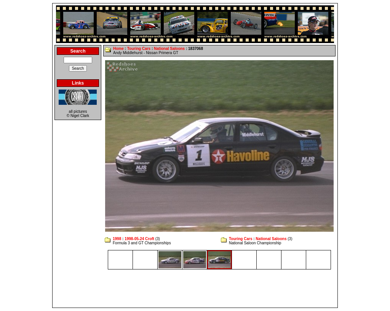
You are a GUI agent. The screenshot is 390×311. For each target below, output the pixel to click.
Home (118, 48)
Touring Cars (138, 48)
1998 (117, 239)
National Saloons (169, 48)
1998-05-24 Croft (139, 239)
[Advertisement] (195, 288)
